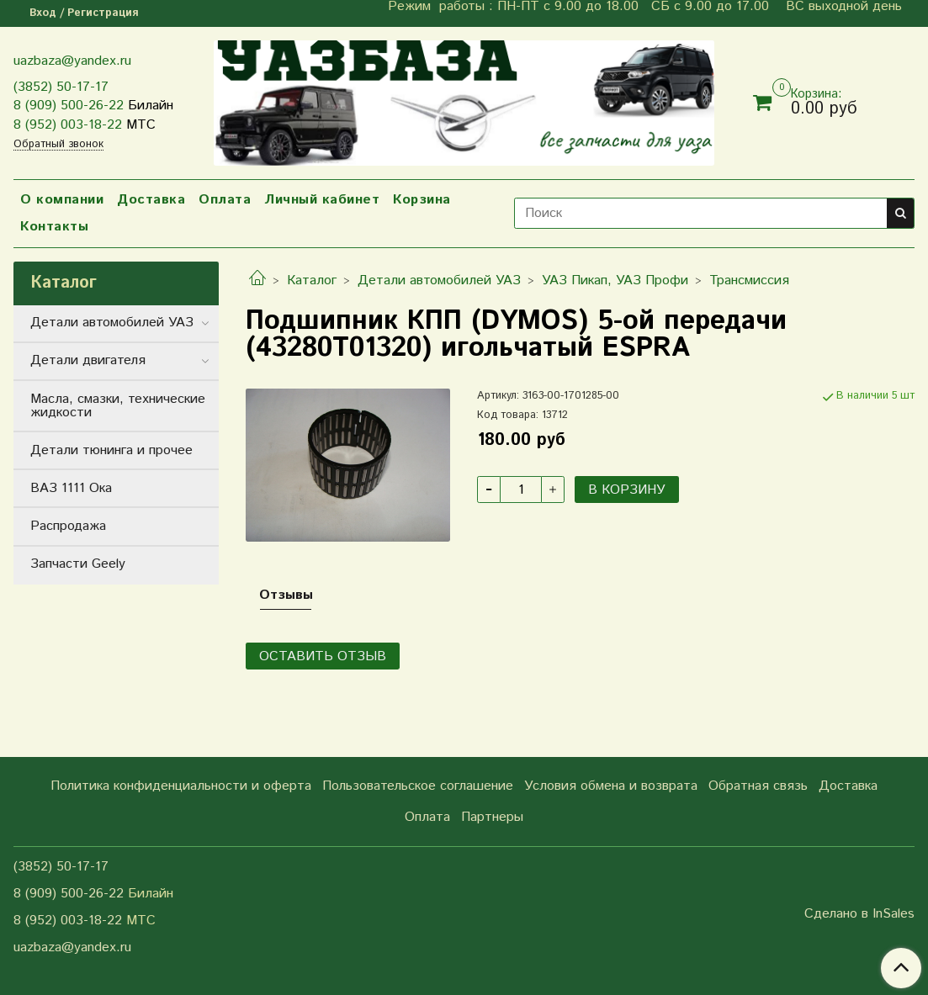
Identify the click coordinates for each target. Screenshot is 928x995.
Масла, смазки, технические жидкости (117, 405)
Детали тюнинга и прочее (111, 450)
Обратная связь (758, 786)
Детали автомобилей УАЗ (439, 280)
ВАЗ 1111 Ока (71, 488)
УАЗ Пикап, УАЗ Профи (615, 280)
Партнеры (492, 817)
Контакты (54, 226)
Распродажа (68, 526)
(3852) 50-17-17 (61, 87)
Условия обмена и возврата (610, 786)
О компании (61, 199)
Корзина (422, 199)
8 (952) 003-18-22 (67, 125)
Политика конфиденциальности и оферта (180, 786)
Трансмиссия (749, 280)
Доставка (151, 199)
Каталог (312, 280)
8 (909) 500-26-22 (68, 105)
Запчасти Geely (77, 564)
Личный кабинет (321, 199)
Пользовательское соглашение (417, 786)
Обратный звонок (58, 145)
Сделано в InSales (859, 914)
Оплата (225, 199)
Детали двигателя (88, 360)
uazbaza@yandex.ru (72, 61)
